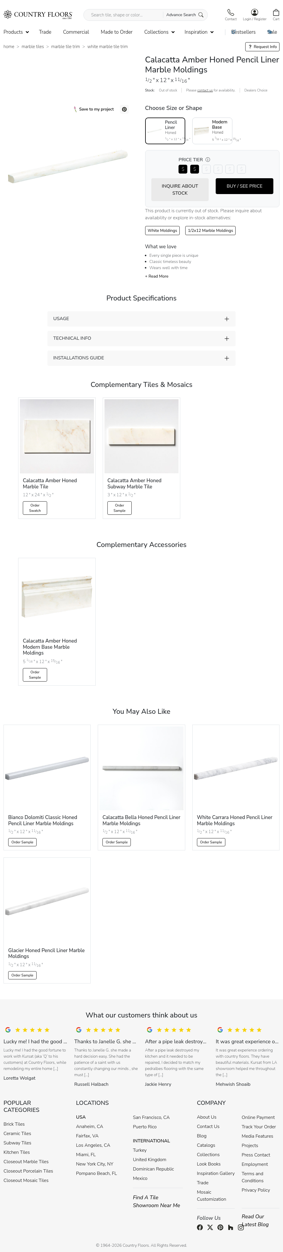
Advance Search (184, 15)
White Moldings (162, 230)
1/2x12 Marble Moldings (210, 230)
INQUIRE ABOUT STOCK (180, 189)
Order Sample (120, 508)
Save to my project (94, 109)
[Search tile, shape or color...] (145, 15)
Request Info (262, 47)
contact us (205, 90)
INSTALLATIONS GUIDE (78, 358)
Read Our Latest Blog (255, 1220)
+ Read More (157, 276)
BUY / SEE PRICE (244, 186)
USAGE (61, 318)
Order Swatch (35, 508)
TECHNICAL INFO (72, 338)
